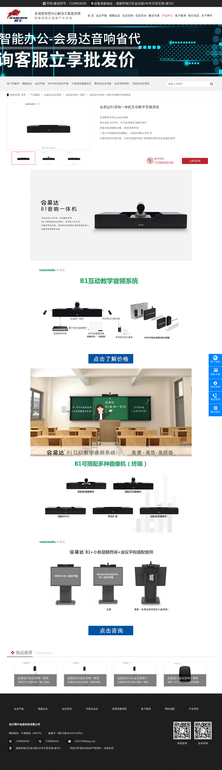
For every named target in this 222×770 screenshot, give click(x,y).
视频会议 (114, 15)
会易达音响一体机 (76, 95)
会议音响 (127, 15)
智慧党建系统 (119, 709)
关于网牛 (206, 15)
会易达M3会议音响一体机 (83, 678)
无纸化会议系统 (140, 83)
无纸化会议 (92, 709)
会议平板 (101, 15)
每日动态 (193, 15)
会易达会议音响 (53, 95)
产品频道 (35, 95)
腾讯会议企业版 (102, 83)
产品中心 (167, 15)
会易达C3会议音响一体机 (182, 678)
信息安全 (141, 15)
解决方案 (154, 15)
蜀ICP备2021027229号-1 (70, 733)
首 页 (91, 15)
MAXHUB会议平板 (58, 83)
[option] (23, 158)
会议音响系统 (121, 83)
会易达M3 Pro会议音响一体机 (135, 678)
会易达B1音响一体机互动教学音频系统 (110, 95)
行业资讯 (194, 709)
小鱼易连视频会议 (81, 83)
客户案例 (180, 15)
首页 (24, 95)
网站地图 (170, 709)
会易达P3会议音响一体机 (33, 678)
